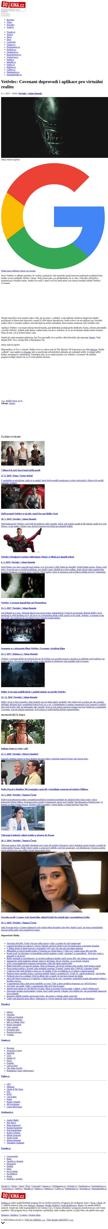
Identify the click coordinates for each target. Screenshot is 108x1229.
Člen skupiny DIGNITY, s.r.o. (60, 1220)
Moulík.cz (28, 1188)
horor (14, 401)
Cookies (23, 1215)
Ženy (28, 1186)
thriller (9, 401)
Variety (92, 337)
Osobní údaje (34, 1215)
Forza (9, 1060)
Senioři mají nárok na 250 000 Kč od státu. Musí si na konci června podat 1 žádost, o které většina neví (53, 988)
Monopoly (11, 1164)
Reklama (5, 1215)
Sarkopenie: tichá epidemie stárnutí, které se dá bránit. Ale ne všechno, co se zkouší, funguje (48, 961)
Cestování (36, 1186)
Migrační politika (14, 1019)
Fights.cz (5, 1076)
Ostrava (31, 1205)
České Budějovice (69, 1205)
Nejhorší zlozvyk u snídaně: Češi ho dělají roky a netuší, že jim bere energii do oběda (45, 976)
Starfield (10, 1053)
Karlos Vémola (13, 1102)
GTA (9, 1055)
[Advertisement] (54, 380)
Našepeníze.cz (71, 1188)
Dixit (9, 1169)
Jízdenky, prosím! (15, 1179)
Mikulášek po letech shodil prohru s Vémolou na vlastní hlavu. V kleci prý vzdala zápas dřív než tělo (52, 951)
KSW (9, 1094)
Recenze (10, 20)
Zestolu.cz (6, 1148)
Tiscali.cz (5, 1004)
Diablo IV (11, 1058)
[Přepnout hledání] (2, 13)
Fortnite (10, 1063)
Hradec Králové (52, 1205)
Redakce (14, 1215)
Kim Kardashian (14, 1130)
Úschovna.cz (8, 1188)
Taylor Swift (12, 1138)
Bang (9, 1159)
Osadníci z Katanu (15, 1161)
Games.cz (5, 1040)
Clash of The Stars (15, 1089)
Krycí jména (12, 1171)
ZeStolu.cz (72, 1186)
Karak (9, 1176)
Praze (93, 1203)
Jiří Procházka (13, 1104)
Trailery (10, 27)
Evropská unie (13, 1029)
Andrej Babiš (13, 1120)
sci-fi (20, 401)
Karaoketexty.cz (99, 1186)
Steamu (27, 352)
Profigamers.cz (59, 1186)
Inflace (10, 1012)
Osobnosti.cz (7, 1112)
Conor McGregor (14, 1107)
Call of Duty (12, 1065)
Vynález (10, 1035)
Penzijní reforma (14, 1032)
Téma (9, 22)
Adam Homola (35, 93)
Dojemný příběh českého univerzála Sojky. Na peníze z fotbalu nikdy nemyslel (42, 996)
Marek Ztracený (14, 1135)
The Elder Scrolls (14, 1068)
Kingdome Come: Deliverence (20, 1070)
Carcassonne (12, 1156)
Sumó (9, 1099)
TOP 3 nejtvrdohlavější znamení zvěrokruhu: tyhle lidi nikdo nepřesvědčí (39, 963)
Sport (21, 1186)
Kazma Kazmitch (14, 1128)
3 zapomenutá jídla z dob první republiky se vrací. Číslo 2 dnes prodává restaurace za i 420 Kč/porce (52, 983)
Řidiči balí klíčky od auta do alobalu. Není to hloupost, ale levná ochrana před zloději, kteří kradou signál (54, 966)
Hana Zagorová (13, 1125)
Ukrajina (10, 1014)
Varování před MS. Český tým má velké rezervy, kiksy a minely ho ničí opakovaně (44, 943)
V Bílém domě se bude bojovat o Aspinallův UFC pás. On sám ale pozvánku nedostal (45, 948)
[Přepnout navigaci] (9, 14)
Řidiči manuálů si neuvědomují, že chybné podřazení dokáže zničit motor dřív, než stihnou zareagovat (52, 958)
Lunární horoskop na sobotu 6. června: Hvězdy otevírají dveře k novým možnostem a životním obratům (53, 946)
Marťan (93, 349)
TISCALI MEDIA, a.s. (35, 1220)
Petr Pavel (11, 1122)
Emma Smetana (14, 1140)
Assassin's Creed (14, 1050)
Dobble (10, 1166)
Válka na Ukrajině (15, 1017)
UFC (9, 1084)
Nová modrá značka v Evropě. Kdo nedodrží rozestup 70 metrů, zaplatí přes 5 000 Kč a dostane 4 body (53, 968)
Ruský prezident (14, 1024)
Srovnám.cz (85, 1188)
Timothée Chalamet (15, 1143)
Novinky (10, 25)
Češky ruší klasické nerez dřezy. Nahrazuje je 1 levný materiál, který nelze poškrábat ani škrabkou (50, 998)
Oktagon (10, 1087)
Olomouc (40, 1205)
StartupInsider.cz (99, 1188)
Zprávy (14, 1186)
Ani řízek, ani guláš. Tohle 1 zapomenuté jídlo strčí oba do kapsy (36, 986)
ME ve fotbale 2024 (15, 1022)
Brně (100, 1203)
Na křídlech (12, 1174)
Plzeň (80, 1205)
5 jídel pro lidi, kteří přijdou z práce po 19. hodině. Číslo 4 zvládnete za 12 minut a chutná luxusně (50, 971)
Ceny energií (12, 1027)
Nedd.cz (19, 1188)
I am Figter (12, 1097)
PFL (9, 1092)
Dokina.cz (48, 1188)
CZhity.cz (59, 1188)
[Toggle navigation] (5, 13)
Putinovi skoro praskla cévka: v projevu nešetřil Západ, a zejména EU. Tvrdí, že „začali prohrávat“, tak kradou (56, 973)
